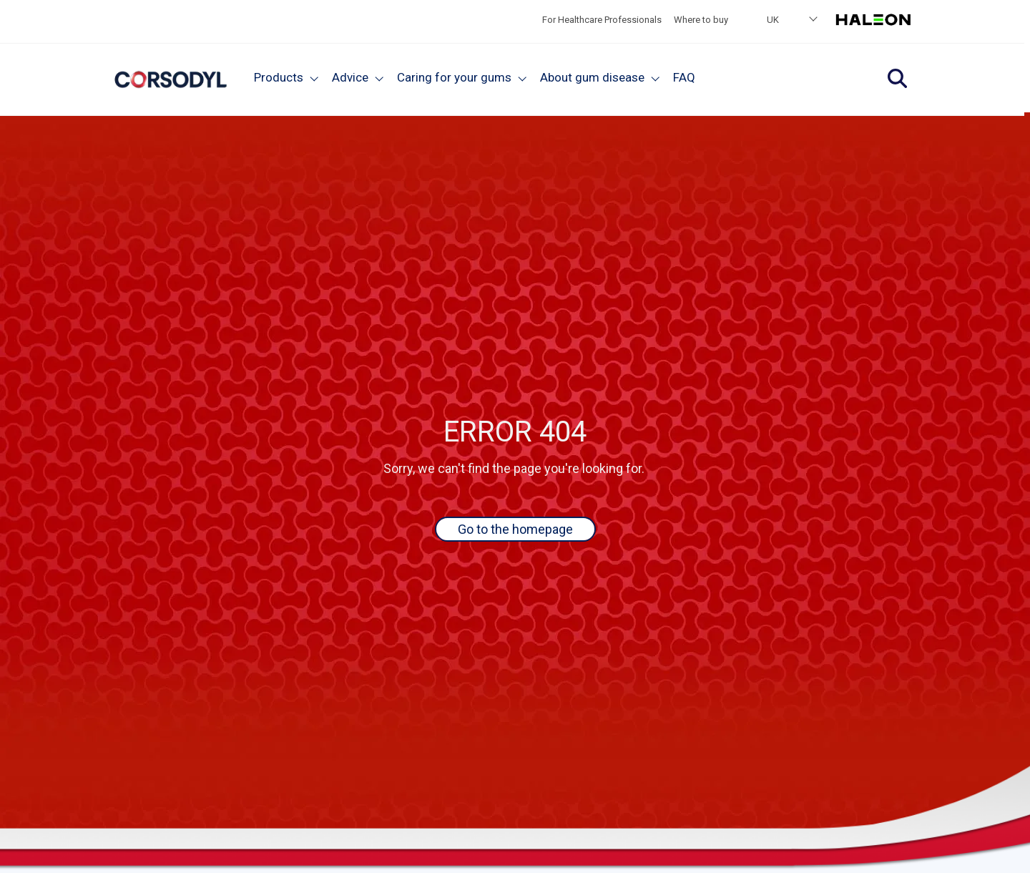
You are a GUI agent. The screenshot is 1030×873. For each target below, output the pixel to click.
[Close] (314, 77)
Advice (350, 77)
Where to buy (701, 19)
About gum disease (592, 77)
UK (773, 19)
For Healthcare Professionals (602, 19)
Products (278, 77)
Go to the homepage (515, 529)
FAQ (684, 77)
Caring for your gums (454, 77)
